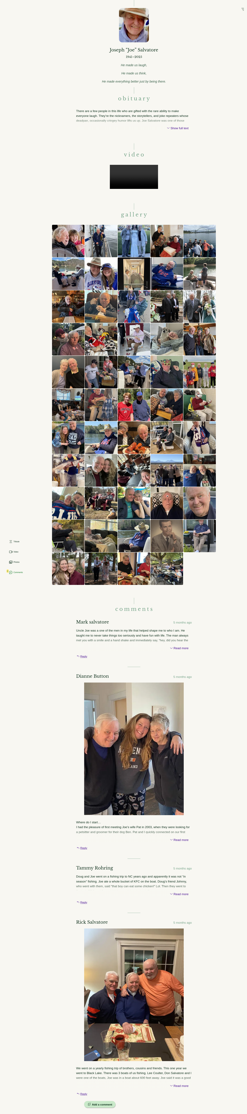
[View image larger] (68, 244)
